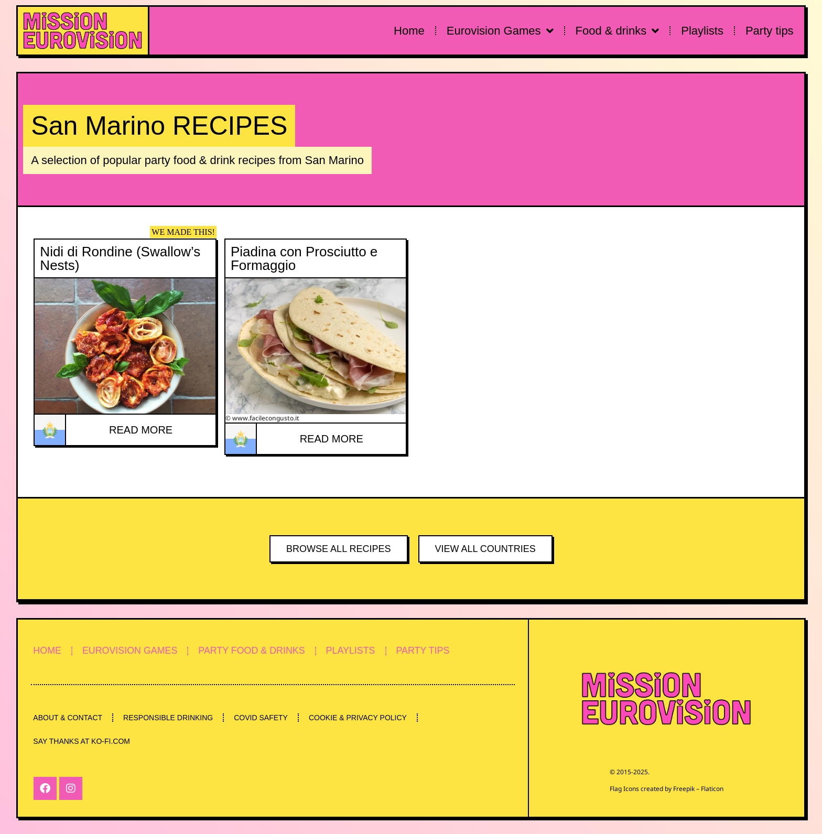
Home (409, 30)
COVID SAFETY (263, 717)
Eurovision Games (500, 31)
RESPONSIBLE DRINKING (169, 717)
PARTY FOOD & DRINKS (255, 650)
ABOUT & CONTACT (68, 717)
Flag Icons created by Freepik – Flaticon (666, 788)
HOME (48, 650)
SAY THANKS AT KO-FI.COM (82, 742)
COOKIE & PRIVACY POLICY (361, 717)
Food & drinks (617, 31)
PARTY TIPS (430, 650)
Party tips (769, 30)
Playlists (702, 30)
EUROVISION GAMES (132, 650)
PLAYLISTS (356, 650)
